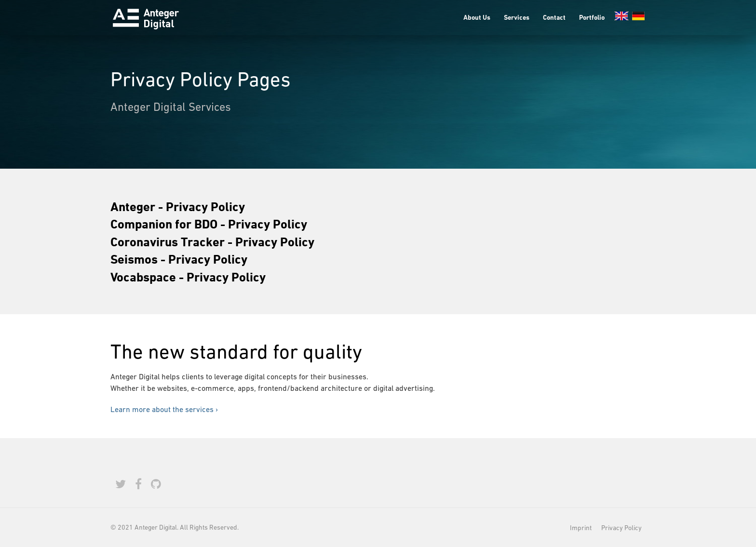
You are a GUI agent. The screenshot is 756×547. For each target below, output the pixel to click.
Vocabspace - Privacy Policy (188, 276)
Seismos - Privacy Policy (178, 259)
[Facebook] (138, 484)
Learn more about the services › (164, 409)
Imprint (581, 528)
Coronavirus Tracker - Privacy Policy (212, 241)
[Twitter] (120, 484)
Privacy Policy (621, 528)
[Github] (156, 484)
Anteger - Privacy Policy (177, 206)
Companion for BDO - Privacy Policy (208, 223)
